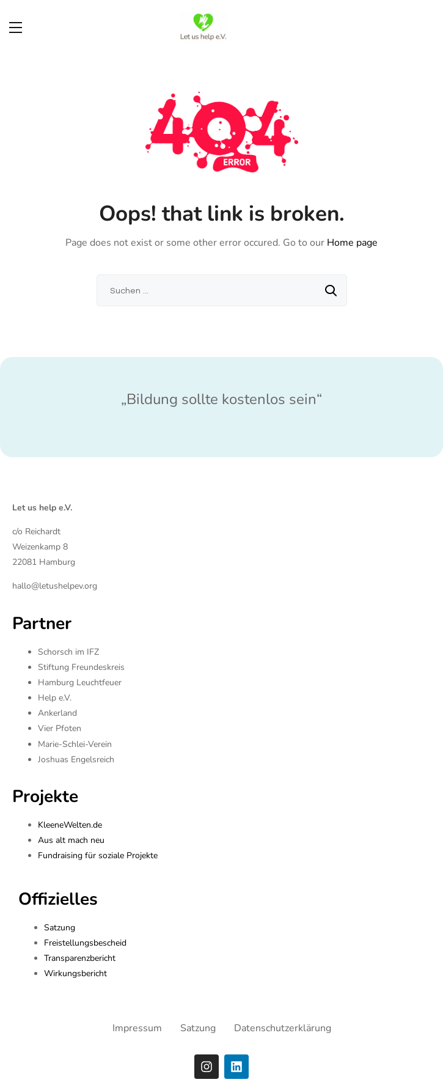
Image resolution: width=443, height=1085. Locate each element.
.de (96, 825)
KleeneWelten (64, 825)
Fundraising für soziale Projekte (98, 855)
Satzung (59, 927)
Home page (352, 242)
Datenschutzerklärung (282, 1028)
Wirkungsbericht (75, 973)
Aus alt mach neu (71, 840)
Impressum (137, 1028)
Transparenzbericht (79, 958)
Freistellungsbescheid (85, 943)
